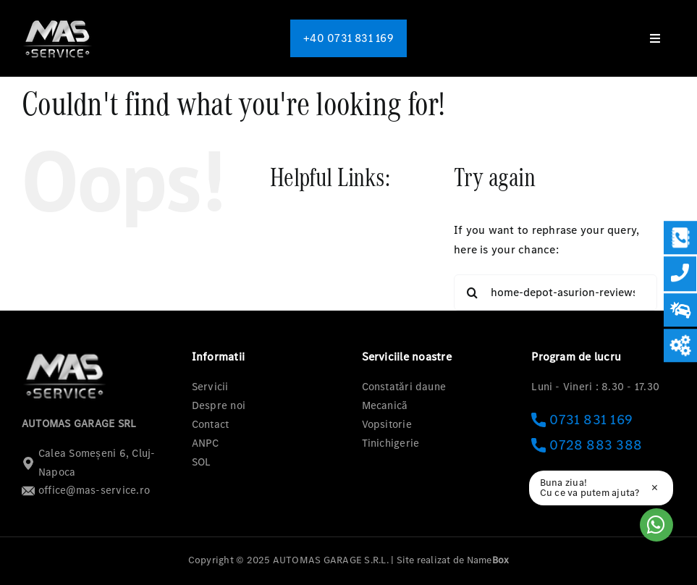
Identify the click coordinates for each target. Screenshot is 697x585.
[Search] (472, 292)
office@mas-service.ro (86, 490)
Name (488, 560)
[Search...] (555, 292)
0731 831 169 (582, 419)
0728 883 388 (586, 445)
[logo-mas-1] (58, 20)
